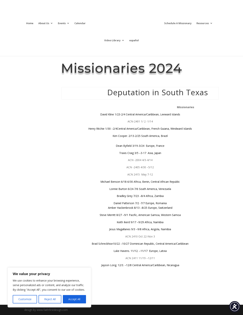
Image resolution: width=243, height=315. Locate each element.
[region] (49, 287)
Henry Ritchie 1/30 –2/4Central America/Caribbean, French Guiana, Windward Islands (140, 128)
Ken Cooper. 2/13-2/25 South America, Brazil (140, 136)
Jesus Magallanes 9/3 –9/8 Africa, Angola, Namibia (140, 229)
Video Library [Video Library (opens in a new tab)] (112, 40)
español (134, 40)
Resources (202, 23)
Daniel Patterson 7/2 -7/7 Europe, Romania (140, 203)
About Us (43, 23)
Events (62, 23)
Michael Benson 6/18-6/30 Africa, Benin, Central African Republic (140, 181)
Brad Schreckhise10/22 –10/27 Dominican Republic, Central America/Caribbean (140, 243)
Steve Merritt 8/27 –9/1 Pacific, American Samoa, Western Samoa (140, 215)
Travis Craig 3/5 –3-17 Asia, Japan (140, 153)
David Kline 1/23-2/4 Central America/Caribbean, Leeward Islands (140, 114)
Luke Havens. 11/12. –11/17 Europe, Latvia (140, 251)
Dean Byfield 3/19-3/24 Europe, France (140, 146)
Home (29, 23)
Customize (25, 299)
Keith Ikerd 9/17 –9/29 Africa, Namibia (140, 222)
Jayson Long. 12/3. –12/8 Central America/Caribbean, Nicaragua (140, 265)
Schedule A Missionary (178, 23)
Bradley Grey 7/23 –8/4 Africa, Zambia (140, 196)
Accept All (74, 299)
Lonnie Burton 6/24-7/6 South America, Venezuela (140, 189)
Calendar (80, 23)
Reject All (50, 299)
